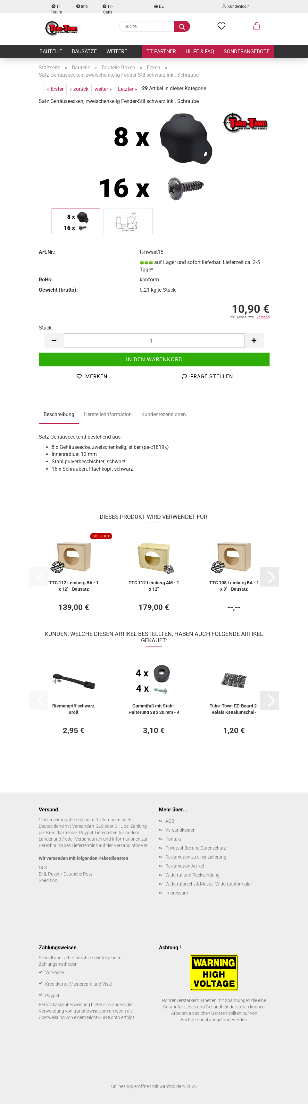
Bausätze (84, 51)
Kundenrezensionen (163, 414)
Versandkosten (180, 830)
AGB (169, 821)
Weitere (116, 51)
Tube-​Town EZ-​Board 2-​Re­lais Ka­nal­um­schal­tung (234, 708)
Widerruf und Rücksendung (192, 874)
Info (82, 6)
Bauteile (50, 51)
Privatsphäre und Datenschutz (195, 848)
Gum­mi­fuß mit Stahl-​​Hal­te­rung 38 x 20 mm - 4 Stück (154, 708)
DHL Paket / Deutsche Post (65, 874)
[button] (256, 26)
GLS (43, 867)
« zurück (79, 89)
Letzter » (127, 89)
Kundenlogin (236, 6)
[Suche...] (182, 26)
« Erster (55, 89)
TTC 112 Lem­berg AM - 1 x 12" (154, 585)
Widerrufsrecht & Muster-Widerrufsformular (208, 883)
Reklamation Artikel (184, 866)
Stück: (46, 328)
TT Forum (56, 8)
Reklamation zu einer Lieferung (195, 857)
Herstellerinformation (108, 414)
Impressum (176, 892)
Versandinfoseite (130, 845)
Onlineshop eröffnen (131, 1086)
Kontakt (173, 839)
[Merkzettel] (221, 26)
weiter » (103, 89)
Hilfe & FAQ (200, 51)
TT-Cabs (107, 8)
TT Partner (161, 51)
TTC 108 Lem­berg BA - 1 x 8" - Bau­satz (234, 585)
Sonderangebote (247, 51)
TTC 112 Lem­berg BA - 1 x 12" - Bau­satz (74, 585)
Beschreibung (59, 414)
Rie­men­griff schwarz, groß (73, 708)
